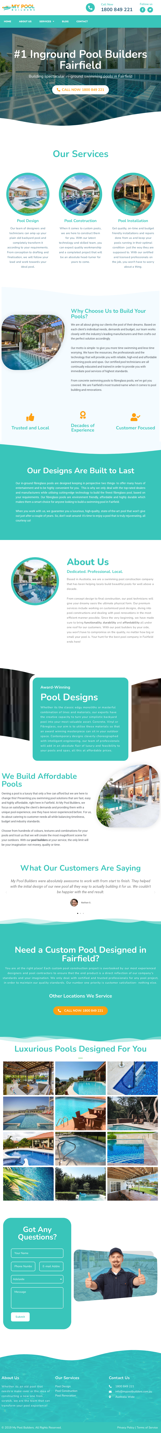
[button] (6, 892)
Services (46, 21)
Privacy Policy (125, 1427)
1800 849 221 (117, 9)
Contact (82, 21)
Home (7, 21)
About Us (25, 21)
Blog (65, 21)
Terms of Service (147, 1427)
